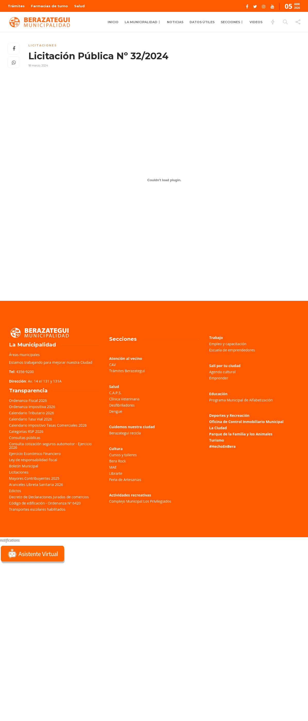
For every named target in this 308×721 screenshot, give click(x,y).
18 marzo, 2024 (38, 65)
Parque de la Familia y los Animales (240, 434)
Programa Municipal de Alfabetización (241, 399)
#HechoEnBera (222, 446)
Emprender (218, 378)
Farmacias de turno (49, 6)
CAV (112, 364)
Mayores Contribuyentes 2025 (34, 478)
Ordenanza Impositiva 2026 (32, 406)
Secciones (230, 22)
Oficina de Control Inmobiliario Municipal (246, 421)
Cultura (116, 448)
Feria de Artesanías (125, 479)
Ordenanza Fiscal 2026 (28, 400)
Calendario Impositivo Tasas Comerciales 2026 (48, 425)
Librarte (115, 473)
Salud (79, 6)
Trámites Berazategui (127, 370)
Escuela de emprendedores (232, 349)
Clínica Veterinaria (124, 398)
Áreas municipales (24, 354)
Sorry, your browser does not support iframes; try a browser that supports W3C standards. (38, 601)
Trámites (16, 6)
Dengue (115, 411)
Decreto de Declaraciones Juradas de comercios (49, 496)
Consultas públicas (24, 437)
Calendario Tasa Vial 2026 (30, 419)
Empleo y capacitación (227, 343)
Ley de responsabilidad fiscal (33, 459)
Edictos (15, 490)
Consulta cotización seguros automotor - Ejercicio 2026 (50, 445)
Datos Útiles (202, 22)
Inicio (113, 22)
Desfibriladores (122, 405)
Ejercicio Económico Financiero (35, 453)
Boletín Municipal (23, 465)
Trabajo (216, 337)
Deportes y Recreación (229, 415)
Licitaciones (42, 45)
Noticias (175, 22)
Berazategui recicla (125, 432)
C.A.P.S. (115, 392)
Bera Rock (117, 461)
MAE (113, 467)
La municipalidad (141, 22)
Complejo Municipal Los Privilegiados (140, 501)
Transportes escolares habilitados (37, 509)
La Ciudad (218, 427)
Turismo (216, 440)
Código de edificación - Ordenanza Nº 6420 (45, 503)
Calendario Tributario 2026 (31, 412)
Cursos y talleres (123, 454)
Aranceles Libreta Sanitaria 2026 (36, 484)
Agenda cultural (222, 371)
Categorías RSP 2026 (26, 431)
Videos (256, 22)
